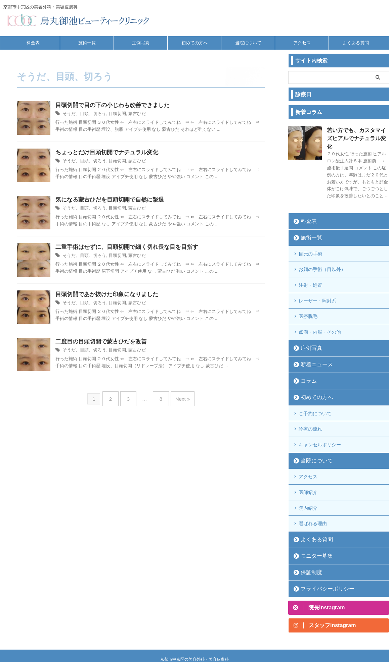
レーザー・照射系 (317, 284)
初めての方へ (194, 42)
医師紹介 (308, 462)
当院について (248, 42)
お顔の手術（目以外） (322, 257)
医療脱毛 (308, 298)
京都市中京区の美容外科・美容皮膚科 (194, 627)
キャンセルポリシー (320, 419)
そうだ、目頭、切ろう (82, 114)
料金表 (33, 42)
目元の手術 (310, 243)
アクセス (302, 42)
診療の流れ (310, 405)
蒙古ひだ (132, 114)
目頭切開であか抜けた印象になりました (106, 294)
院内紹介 (308, 476)
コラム (306, 359)
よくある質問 (356, 42)
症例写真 (140, 42)
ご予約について (315, 391)
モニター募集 (313, 521)
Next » (179, 397)
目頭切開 (113, 114)
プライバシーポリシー (321, 554)
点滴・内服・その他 (320, 312)
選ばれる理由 (313, 490)
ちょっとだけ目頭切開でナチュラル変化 (106, 153)
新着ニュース (313, 343)
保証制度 (308, 538)
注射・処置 (310, 270)
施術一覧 (87, 42)
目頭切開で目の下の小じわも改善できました (112, 105)
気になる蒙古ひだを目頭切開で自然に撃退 (109, 200)
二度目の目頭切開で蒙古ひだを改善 (101, 342)
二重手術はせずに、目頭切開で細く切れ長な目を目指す (126, 247)
